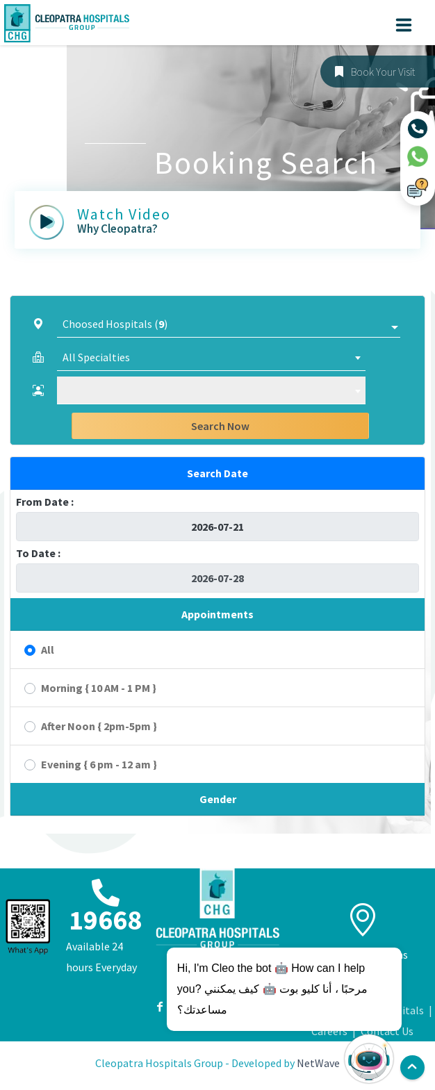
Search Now (220, 426)
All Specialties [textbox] (96, 357)
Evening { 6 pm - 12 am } (99, 764)
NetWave (318, 1063)
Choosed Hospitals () (115, 324)
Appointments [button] (217, 614)
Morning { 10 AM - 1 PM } (98, 688)
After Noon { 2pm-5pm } (99, 726)
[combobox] (211, 357)
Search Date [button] (217, 473)
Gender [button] (217, 799)
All (47, 650)
